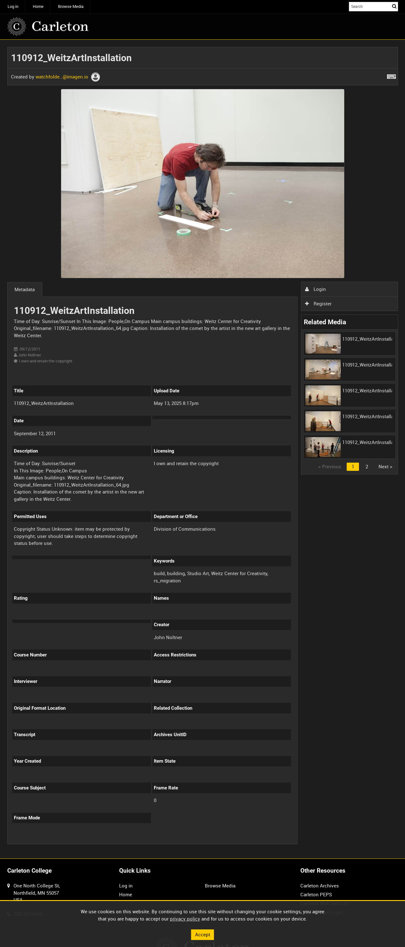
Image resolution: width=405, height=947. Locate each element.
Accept (202, 934)
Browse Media (71, 6)
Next (385, 466)
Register (318, 303)
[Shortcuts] (391, 75)
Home (38, 6)
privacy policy (185, 918)
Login (315, 289)
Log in (13, 6)
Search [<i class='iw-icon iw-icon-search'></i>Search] (394, 6)
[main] (202, 449)
